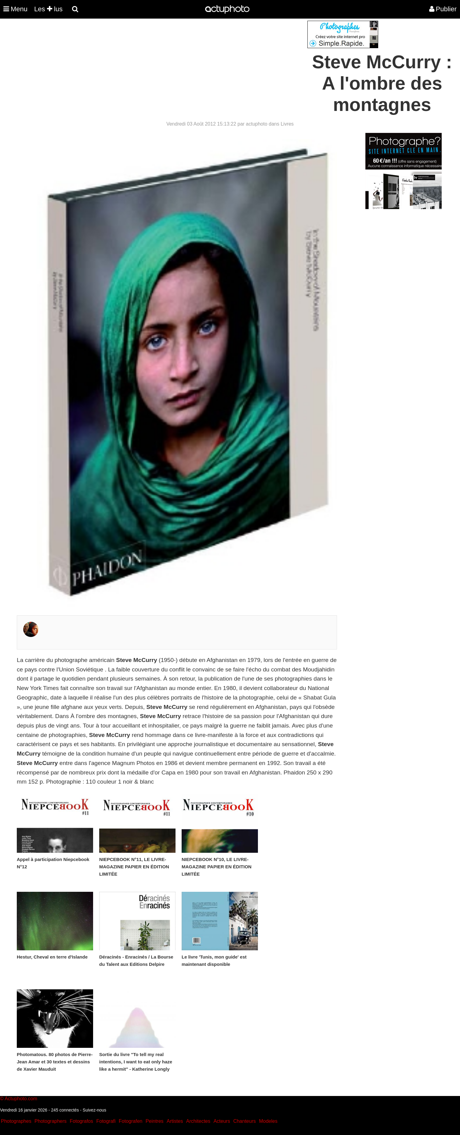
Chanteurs (244, 1121)
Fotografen (130, 1121)
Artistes (175, 1121)
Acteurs (221, 1121)
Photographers (50, 1121)
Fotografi (105, 1121)
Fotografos (81, 1121)
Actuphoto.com (21, 1098)
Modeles (268, 1121)
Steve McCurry (136, 660)
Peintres (155, 1121)
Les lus (48, 9)
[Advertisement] (193, 63)
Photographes (16, 1121)
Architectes (198, 1121)
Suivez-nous (94, 1110)
